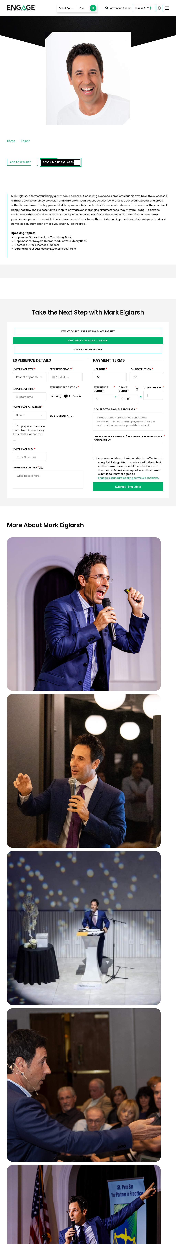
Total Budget (153, 388)
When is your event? (78, 1017)
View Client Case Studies (88, 953)
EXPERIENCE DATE (60, 370)
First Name (74, 988)
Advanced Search (118, 8)
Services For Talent (103, 1172)
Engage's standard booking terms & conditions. (128, 479)
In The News (99, 1199)
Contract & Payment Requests (114, 410)
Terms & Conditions (36, 1239)
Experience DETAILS (26, 468)
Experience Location (63, 388)
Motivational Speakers (138, 1172)
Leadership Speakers (137, 1177)
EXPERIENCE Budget (103, 390)
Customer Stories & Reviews (109, 1194)
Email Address (76, 1001)
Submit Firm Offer (128, 488)
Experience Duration (27, 408)
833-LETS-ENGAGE (22, 1175)
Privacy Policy (14, 1239)
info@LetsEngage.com (24, 1170)
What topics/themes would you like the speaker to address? (97, 1059)
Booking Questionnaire (73, 1198)
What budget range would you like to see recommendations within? (88, 1031)
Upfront (99, 370)
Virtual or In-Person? (127, 1017)
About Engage (100, 1209)
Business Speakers (135, 1162)
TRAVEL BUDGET (127, 390)
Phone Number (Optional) (130, 1001)
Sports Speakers (134, 1167)
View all (129, 1182)
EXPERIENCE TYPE (23, 370)
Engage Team (100, 1214)
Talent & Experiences (72, 1162)
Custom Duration (62, 417)
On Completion (141, 370)
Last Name (123, 988)
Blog (94, 1204)
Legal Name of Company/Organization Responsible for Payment (128, 439)
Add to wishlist (27, 163)
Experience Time (23, 390)
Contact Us (66, 1177)
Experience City (23, 450)
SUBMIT (94, 1095)
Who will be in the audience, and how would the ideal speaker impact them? (105, 1075)
